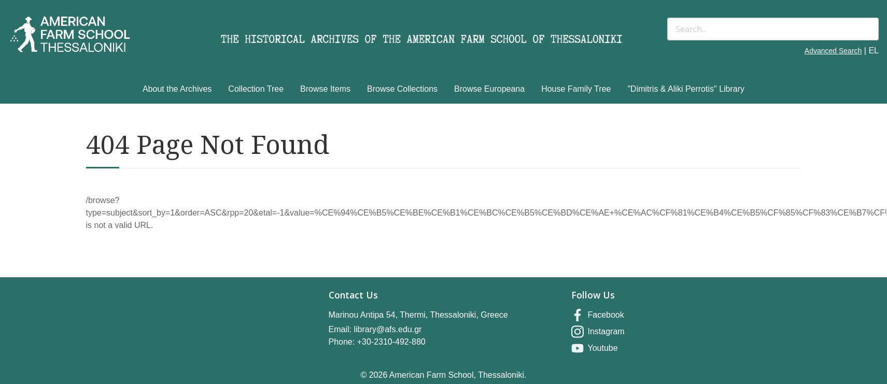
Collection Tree (256, 88)
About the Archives (177, 88)
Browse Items (325, 88)
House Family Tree (576, 88)
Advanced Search (833, 51)
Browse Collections (402, 88)
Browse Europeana (489, 88)
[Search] (773, 29)
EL (873, 50)
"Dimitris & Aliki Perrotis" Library (685, 88)
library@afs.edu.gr (387, 329)
